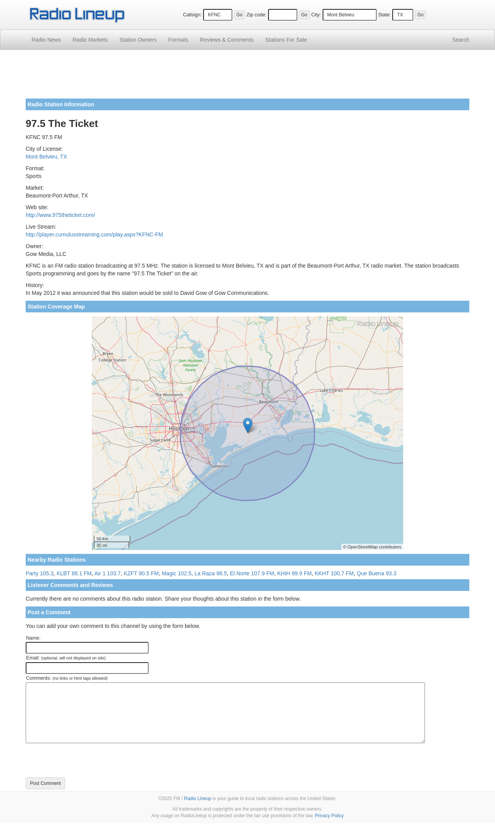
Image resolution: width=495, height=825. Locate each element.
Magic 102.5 (176, 573)
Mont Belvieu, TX (46, 156)
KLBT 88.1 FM (73, 573)
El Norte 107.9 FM (252, 573)
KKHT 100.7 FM (334, 573)
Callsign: (192, 15)
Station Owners (138, 40)
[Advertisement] (247, 77)
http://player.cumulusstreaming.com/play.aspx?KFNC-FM (94, 234)
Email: (66, 658)
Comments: (66, 678)
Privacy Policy (329, 815)
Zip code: (256, 15)
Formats (178, 40)
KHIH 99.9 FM (294, 573)
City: (316, 15)
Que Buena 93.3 (377, 573)
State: (384, 15)
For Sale (286, 40)
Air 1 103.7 (107, 573)
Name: (33, 638)
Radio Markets (89, 40)
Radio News (46, 40)
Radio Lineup (197, 798)
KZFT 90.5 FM (141, 573)
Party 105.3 (40, 573)
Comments (227, 40)
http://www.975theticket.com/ (60, 215)
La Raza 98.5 (211, 573)
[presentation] (85, 760)
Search (460, 40)
